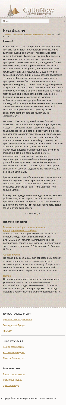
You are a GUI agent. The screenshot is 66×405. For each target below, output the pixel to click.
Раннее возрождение (13, 347)
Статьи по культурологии (13, 34)
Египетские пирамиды (14, 374)
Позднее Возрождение (14, 358)
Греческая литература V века (17, 319)
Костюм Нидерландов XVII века (38, 34)
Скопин (7, 276)
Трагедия (7, 331)
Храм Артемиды (11, 385)
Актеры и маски (11, 254)
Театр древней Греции (14, 325)
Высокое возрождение (14, 352)
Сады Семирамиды (12, 380)
